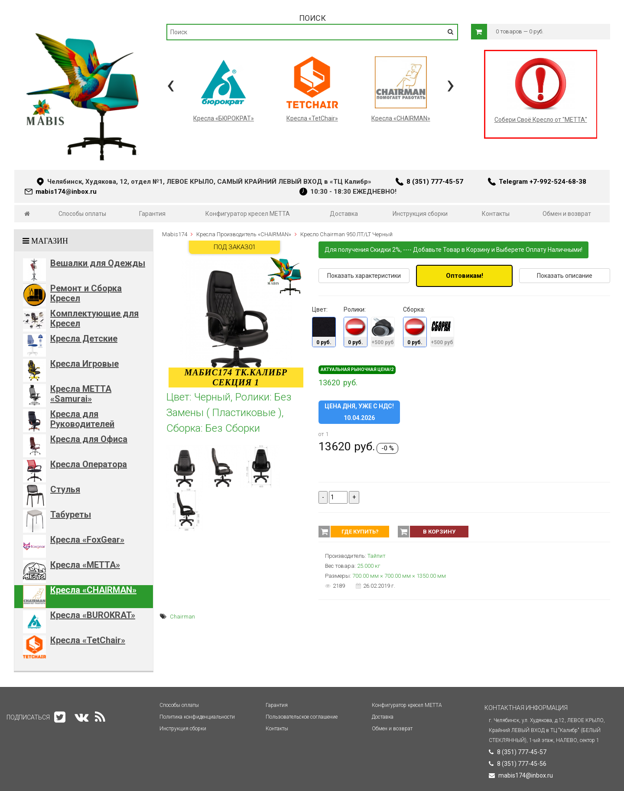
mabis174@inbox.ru (66, 191)
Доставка (344, 213)
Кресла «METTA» (85, 565)
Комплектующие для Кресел (94, 318)
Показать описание (564, 275)
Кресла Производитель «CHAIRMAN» (243, 234)
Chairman (182, 616)
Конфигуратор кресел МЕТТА (247, 213)
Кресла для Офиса (88, 439)
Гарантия (152, 213)
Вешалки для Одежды (97, 263)
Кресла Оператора (88, 464)
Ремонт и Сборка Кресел (86, 293)
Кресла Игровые (84, 363)
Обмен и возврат (567, 213)
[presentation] (170, 84)
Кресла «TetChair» (87, 640)
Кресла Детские (83, 338)
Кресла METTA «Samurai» (80, 394)
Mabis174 (174, 234)
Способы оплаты (82, 213)
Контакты (496, 213)
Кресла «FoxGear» (87, 539)
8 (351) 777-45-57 (434, 182)
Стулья (65, 489)
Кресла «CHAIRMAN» (93, 590)
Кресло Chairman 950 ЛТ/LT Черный (346, 234)
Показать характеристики (364, 275)
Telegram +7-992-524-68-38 (542, 182)
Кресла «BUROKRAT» (92, 615)
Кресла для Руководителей (82, 419)
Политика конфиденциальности (197, 717)
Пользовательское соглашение (302, 717)
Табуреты (70, 514)
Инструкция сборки (420, 213)
